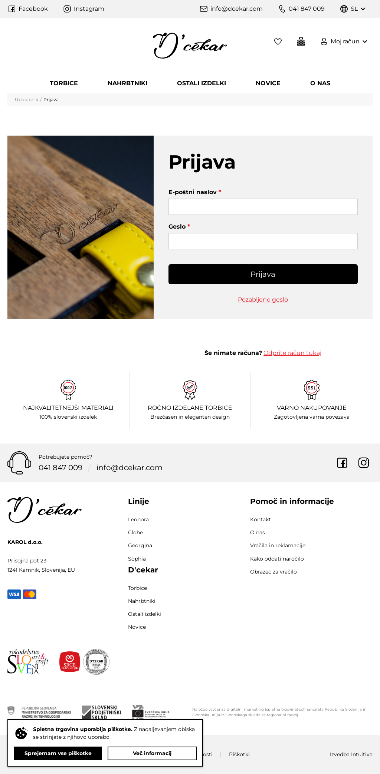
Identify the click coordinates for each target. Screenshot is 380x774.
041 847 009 (60, 468)
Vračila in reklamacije (277, 545)
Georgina (140, 545)
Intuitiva (351, 754)
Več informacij (152, 753)
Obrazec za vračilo (273, 571)
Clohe (135, 532)
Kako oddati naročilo (277, 558)
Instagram (364, 463)
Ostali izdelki (201, 83)
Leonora (138, 519)
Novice (268, 83)
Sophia (137, 558)
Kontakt (260, 519)
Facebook (342, 463)
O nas (320, 83)
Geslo (179, 226)
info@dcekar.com (129, 468)
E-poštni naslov (194, 192)
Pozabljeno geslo (263, 299)
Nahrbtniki (127, 83)
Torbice (64, 83)
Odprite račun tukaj (292, 352)
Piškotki (239, 754)
